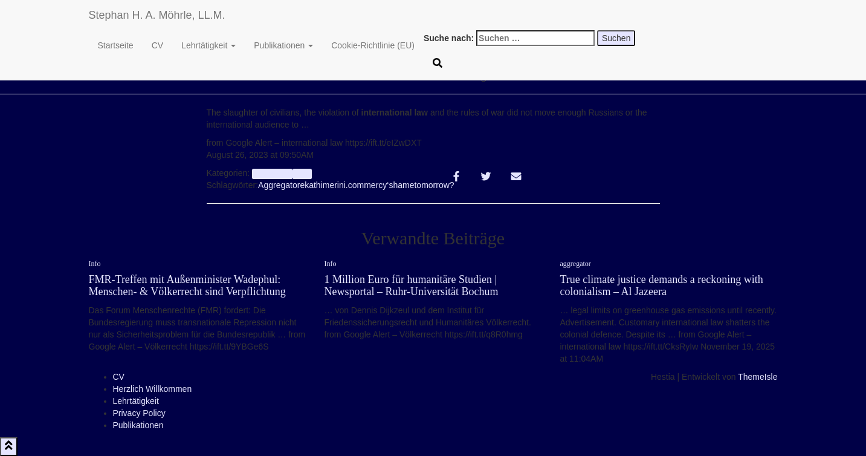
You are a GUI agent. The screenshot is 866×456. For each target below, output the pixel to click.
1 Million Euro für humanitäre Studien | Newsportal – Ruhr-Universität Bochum (412, 285)
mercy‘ (376, 185)
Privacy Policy (139, 413)
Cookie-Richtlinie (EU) (373, 45)
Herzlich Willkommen (152, 389)
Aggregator (279, 185)
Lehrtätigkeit (208, 45)
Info (302, 173)
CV (157, 45)
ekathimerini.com (332, 185)
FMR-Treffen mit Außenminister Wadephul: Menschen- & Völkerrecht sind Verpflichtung (187, 285)
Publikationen (283, 45)
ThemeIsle (757, 377)
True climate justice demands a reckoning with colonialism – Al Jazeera (661, 285)
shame (401, 185)
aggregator (272, 173)
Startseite (116, 45)
